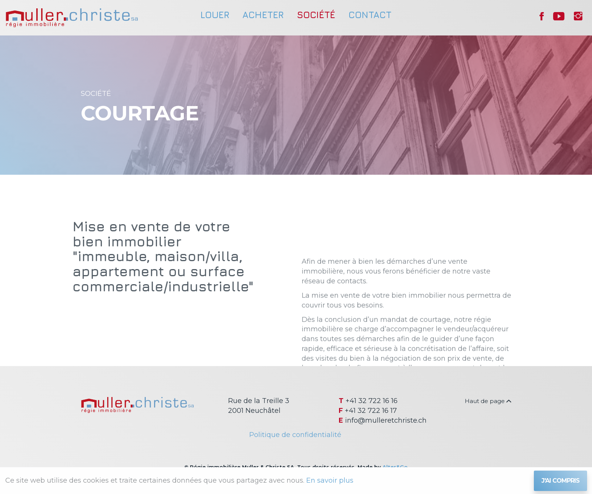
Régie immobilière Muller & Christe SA (72, 18)
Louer (214, 14)
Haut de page (488, 401)
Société (316, 14)
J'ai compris (560, 480)
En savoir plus (329, 480)
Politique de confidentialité (295, 435)
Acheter (263, 14)
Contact (370, 14)
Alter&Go (395, 467)
